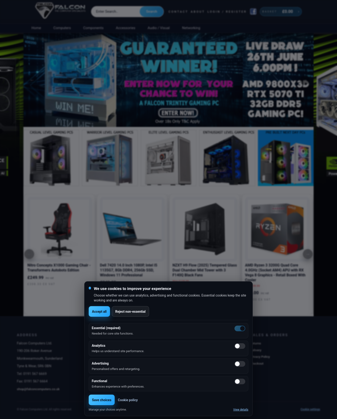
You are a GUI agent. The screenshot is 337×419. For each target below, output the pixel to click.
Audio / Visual (159, 28)
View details (240, 409)
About (198, 11)
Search (151, 11)
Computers (62, 28)
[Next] (308, 254)
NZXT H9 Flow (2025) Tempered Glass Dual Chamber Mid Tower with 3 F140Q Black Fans (204, 270)
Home (36, 28)
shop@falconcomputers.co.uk (38, 389)
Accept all (99, 311)
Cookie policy (128, 400)
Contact (178, 11)
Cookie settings (310, 409)
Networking (191, 28)
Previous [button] (32, 80)
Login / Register (227, 11)
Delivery (255, 350)
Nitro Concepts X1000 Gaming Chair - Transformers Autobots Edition (59, 267)
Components (93, 28)
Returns (255, 343)
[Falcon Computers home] (60, 11)
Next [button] (305, 80)
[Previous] (29, 254)
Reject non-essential (130, 311)
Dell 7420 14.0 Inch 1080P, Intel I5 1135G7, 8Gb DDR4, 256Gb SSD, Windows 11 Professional (128, 270)
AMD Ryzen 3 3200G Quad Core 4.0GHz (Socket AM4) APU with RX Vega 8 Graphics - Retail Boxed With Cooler (275, 272)
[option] (168, 80)
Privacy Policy (260, 356)
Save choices (101, 400)
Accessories (125, 28)
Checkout (257, 363)
